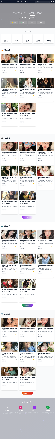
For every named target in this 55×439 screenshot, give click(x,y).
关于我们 (26, 1)
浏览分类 (32, 17)
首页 (18, 1)
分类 (22, 1)
